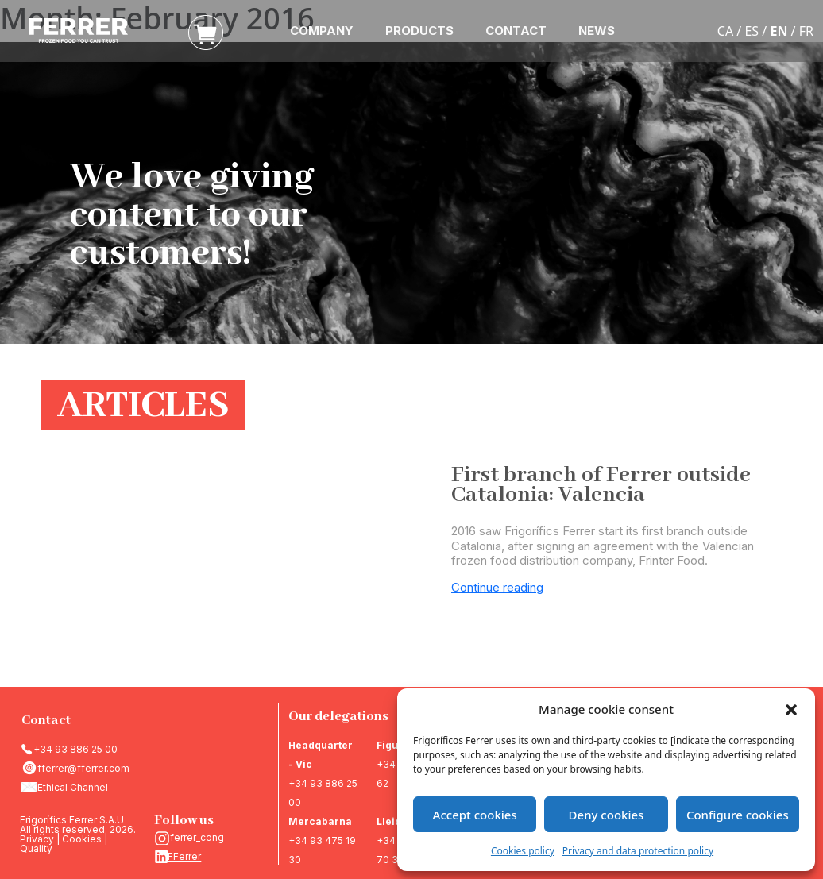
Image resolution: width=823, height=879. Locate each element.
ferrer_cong (197, 837)
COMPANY (322, 30)
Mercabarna (320, 821)
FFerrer (184, 856)
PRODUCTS (419, 30)
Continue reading (497, 587)
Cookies (82, 839)
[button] (791, 709)
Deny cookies (606, 815)
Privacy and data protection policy (637, 851)
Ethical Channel (72, 787)
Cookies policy (522, 851)
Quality (36, 848)
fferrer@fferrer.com (83, 768)
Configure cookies (737, 815)
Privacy (37, 839)
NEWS (596, 30)
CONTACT (516, 30)
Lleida (392, 821)
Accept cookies (475, 815)
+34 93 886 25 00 (75, 749)
